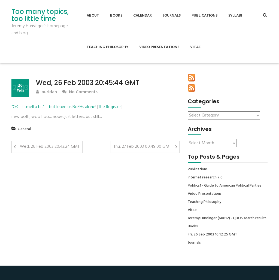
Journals (172, 15)
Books (116, 15)
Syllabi (235, 15)
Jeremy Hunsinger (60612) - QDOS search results (227, 218)
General (24, 129)
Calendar (142, 15)
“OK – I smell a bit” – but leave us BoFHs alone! (53, 107)
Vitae (195, 47)
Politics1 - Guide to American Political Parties (224, 185)
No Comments (80, 92)
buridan (46, 92)
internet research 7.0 (205, 177)
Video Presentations (159, 47)
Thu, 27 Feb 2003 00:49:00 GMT (142, 146)
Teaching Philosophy (107, 47)
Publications (204, 15)
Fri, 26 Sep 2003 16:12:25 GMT (212, 234)
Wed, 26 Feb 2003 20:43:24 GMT (50, 146)
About (93, 15)
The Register (109, 107)
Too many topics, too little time (40, 15)
